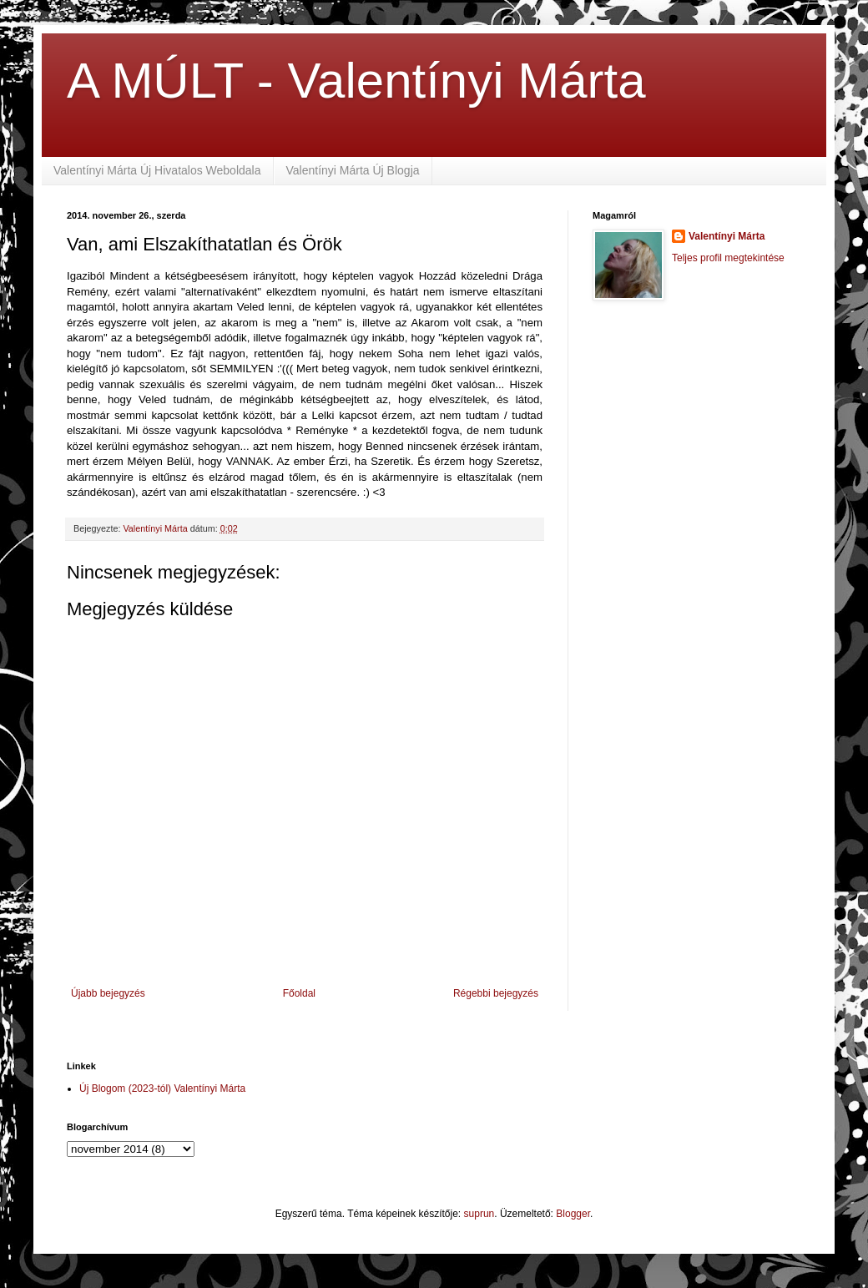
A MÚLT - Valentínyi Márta (356, 81)
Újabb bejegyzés (108, 993)
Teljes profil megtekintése (728, 258)
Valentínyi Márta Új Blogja (353, 170)
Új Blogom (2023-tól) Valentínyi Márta (162, 1088)
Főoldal (299, 993)
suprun (479, 1214)
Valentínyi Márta (727, 236)
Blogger (573, 1214)
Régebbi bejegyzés (495, 993)
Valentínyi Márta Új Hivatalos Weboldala (157, 170)
